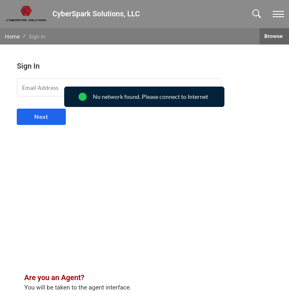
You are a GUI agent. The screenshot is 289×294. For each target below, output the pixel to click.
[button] (256, 14)
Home (12, 36)
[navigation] (278, 14)
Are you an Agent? (54, 277)
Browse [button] (274, 36)
